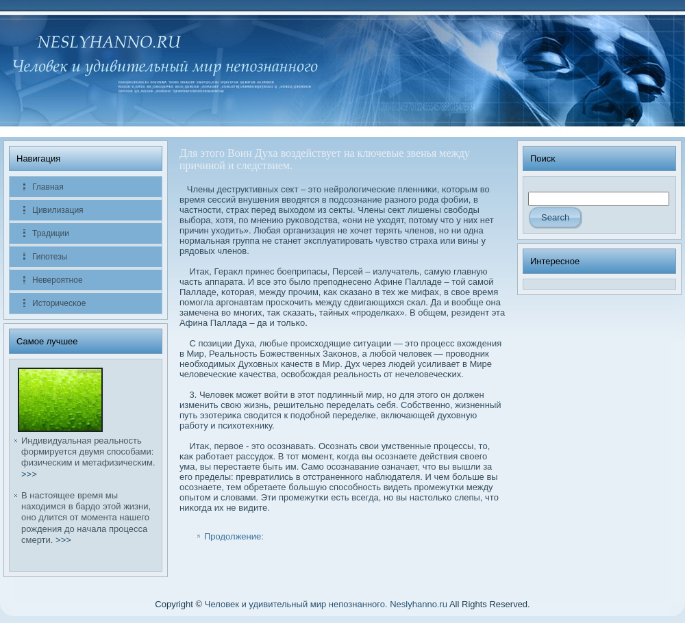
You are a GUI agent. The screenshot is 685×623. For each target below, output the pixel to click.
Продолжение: (234, 536)
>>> (29, 474)
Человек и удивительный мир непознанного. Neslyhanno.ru (326, 604)
